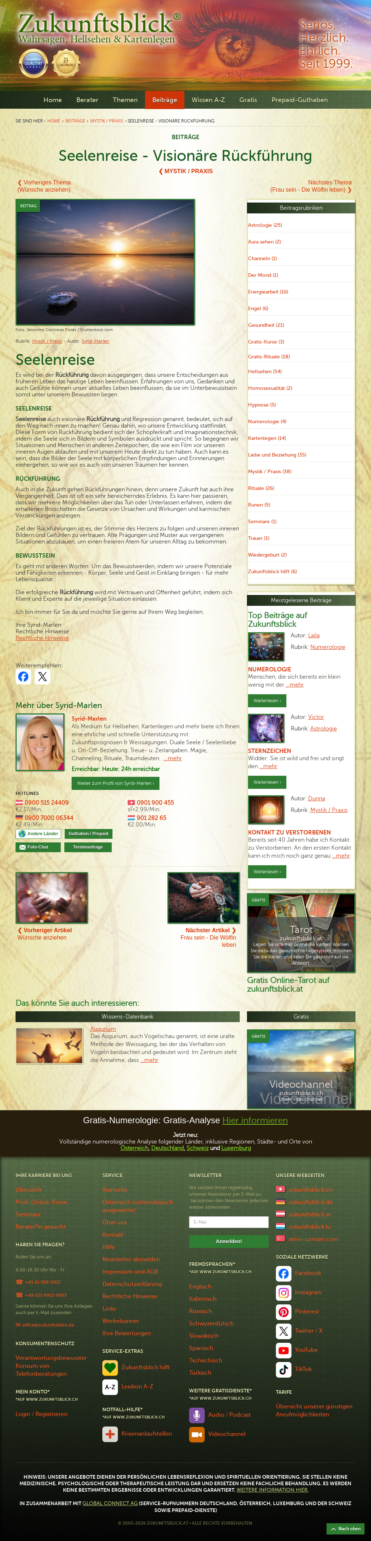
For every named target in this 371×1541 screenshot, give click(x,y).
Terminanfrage (88, 847)
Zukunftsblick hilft (145, 1367)
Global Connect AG (110, 1503)
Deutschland (167, 1148)
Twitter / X (309, 1331)
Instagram (308, 1292)
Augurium (103, 1029)
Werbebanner (120, 1321)
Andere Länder (42, 833)
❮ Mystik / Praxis (185, 171)
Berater (87, 100)
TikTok (303, 1369)
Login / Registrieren (42, 1414)
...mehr (172, 758)
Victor (316, 717)
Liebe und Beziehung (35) (277, 455)
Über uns (114, 1222)
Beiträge (164, 100)
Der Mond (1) (263, 275)
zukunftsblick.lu (310, 1227)
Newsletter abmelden (131, 1259)
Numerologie (327, 647)
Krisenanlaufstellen (146, 1433)
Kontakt (112, 1235)
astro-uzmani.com (313, 1239)
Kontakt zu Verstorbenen (289, 832)
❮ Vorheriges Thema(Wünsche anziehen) (44, 186)
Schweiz (198, 1148)
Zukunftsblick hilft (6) (272, 571)
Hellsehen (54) (265, 371)
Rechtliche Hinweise (42, 638)
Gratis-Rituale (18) (269, 356)
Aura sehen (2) (264, 242)
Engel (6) (258, 308)
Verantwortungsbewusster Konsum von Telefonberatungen (51, 1366)
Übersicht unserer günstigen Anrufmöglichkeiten (314, 1410)
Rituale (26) (261, 488)
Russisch (200, 1311)
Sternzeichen (269, 751)
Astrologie (323, 728)
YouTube (306, 1350)
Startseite (115, 1190)
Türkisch (200, 1373)
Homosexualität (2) (270, 388)
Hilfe (108, 1247)
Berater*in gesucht (41, 1227)
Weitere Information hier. (272, 1490)
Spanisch (201, 1348)
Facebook (308, 1273)
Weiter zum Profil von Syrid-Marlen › (115, 783)
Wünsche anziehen (44, 934)
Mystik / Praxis (106, 121)
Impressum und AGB (130, 1272)
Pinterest (307, 1311)
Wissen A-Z (208, 100)
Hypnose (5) (262, 405)
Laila (314, 635)
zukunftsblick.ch (311, 1190)
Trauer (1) (258, 538)
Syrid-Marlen (95, 341)
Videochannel (227, 1434)
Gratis (248, 100)
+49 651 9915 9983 (46, 1295)
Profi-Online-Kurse (41, 1202)
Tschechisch (205, 1360)
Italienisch (203, 1299)
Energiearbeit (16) (268, 292)
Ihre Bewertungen (126, 1333)
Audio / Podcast (229, 1415)
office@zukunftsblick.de (48, 1325)
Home (52, 100)
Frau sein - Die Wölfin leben (208, 937)
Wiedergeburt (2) (267, 555)
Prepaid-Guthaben (300, 100)
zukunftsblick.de (311, 1202)
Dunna (316, 798)
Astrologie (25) (265, 225)
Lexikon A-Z (137, 1386)
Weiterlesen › (267, 700)
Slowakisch (204, 1336)
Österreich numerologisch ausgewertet (137, 1206)
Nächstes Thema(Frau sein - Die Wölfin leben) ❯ (311, 186)
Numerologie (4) (267, 421)
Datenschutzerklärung (132, 1284)
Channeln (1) (262, 258)
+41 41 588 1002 (42, 1282)
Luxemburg (236, 1148)
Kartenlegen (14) (267, 438)
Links (109, 1308)
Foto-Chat (42, 847)
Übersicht (29, 1190)
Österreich (134, 1148)
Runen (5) (259, 505)
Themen (125, 100)
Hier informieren (255, 1120)
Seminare (28, 1214)
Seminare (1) (262, 521)
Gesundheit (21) (266, 325)
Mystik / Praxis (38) (269, 471)
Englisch (200, 1286)
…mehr (295, 685)
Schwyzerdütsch (211, 1323)
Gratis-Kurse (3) (266, 342)
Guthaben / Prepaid (88, 833)
